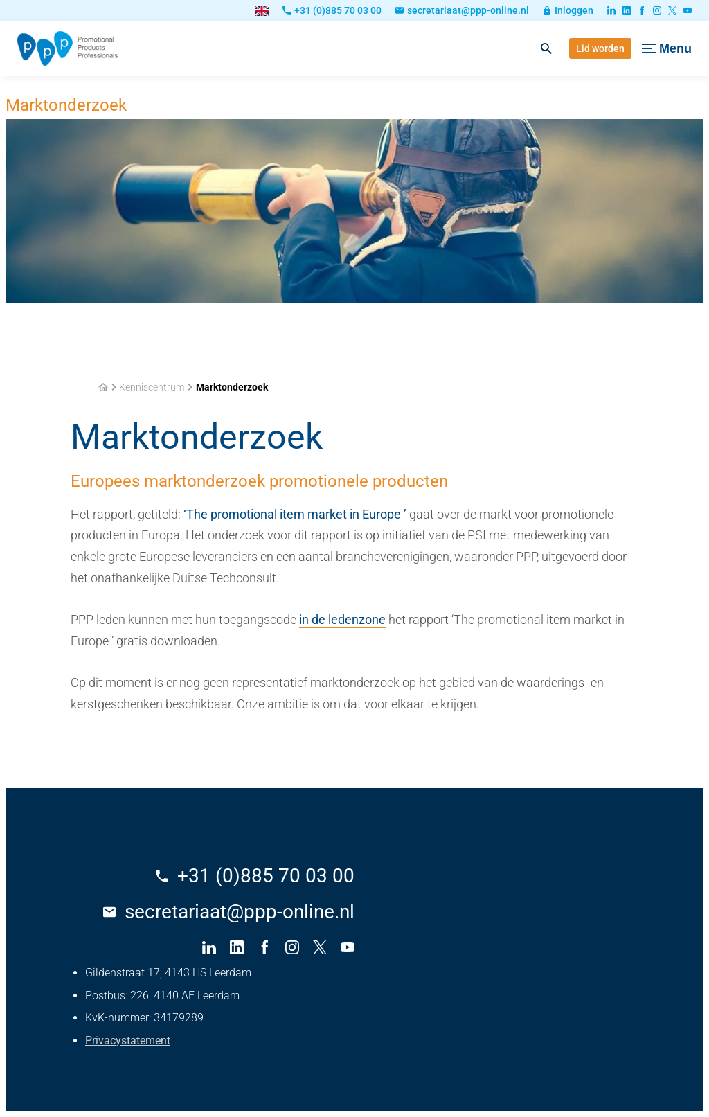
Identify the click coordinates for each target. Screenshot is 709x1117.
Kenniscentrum (151, 387)
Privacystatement (127, 1040)
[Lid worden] (600, 48)
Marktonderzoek (232, 387)
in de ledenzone (342, 619)
